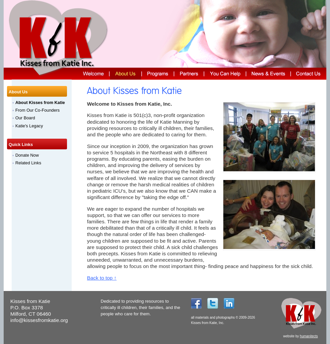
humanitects (309, 336)
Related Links (28, 162)
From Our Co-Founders (37, 110)
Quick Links (21, 144)
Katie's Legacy (29, 125)
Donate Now (27, 155)
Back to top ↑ (102, 278)
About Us (18, 91)
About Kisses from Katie (40, 102)
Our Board (25, 117)
